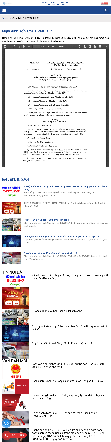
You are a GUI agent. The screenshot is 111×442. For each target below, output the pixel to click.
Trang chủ (6, 18)
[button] (4, 10)
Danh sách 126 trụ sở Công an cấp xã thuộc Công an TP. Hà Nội (67, 381)
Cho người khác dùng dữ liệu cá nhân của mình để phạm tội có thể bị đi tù (61, 236)
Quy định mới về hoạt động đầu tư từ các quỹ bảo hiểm (51, 253)
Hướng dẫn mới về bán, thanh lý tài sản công (46, 220)
